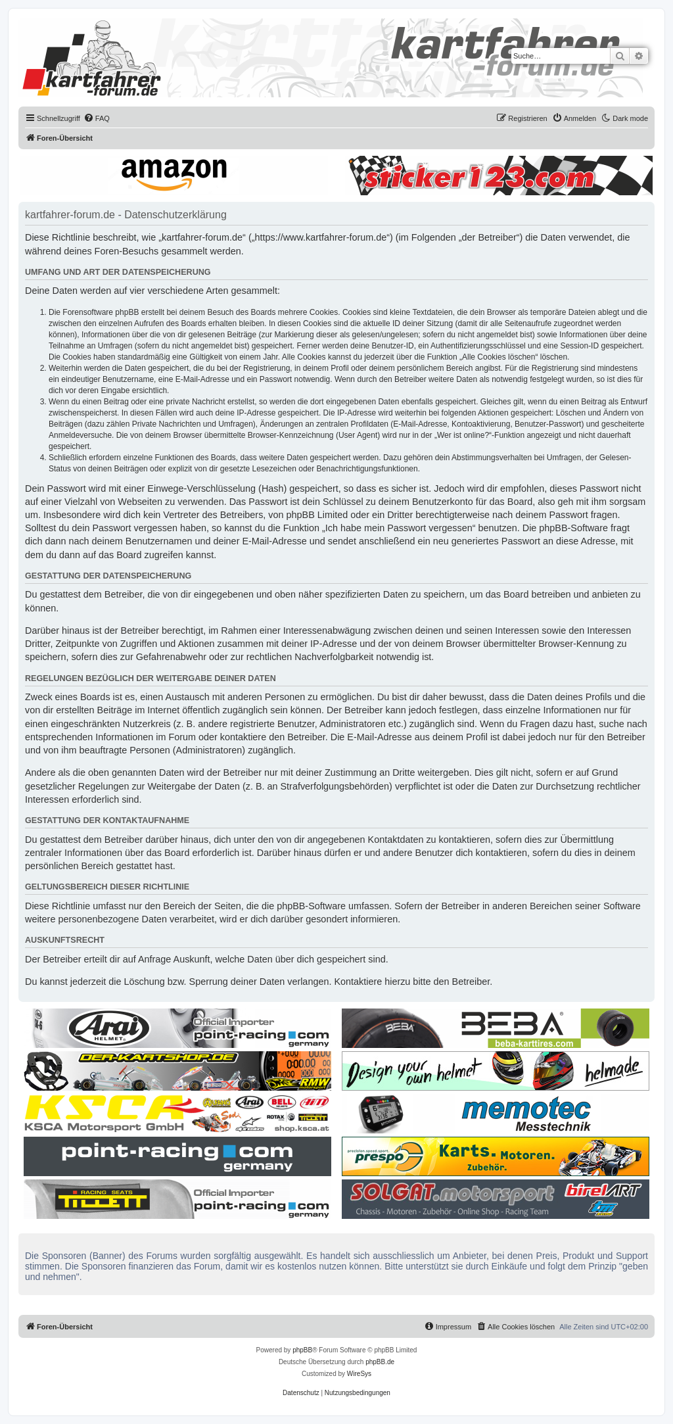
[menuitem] (96, 118)
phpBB (302, 1350)
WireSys (359, 1373)
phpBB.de (379, 1361)
